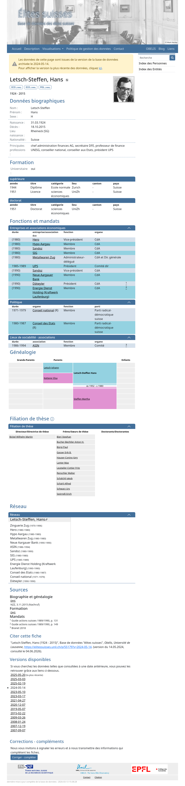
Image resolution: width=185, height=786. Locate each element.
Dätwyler (39, 284)
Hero (36, 239)
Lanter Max (63, 462)
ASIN (36, 345)
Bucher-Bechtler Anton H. (70, 442)
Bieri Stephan (64, 436)
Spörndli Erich (64, 493)
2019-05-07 (18, 709)
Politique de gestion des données (88, 49)
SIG (35, 253)
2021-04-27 (18, 700)
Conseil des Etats (44, 323)
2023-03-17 (18, 696)
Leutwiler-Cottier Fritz (68, 467)
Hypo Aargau (41, 244)
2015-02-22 (18, 713)
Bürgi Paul (62, 447)
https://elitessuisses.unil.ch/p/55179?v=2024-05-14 (58, 647)
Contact (119, 49)
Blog (162, 49)
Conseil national (43, 310)
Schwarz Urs (63, 488)
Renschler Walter (66, 473)
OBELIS (151, 49)
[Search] (154, 57)
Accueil (16, 49)
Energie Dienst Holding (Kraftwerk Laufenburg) (45, 292)
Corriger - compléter (24, 757)
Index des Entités (150, 69)
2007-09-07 (18, 730)
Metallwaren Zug (44, 257)
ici (100, 68)
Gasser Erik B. (64, 452)
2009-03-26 (18, 717)
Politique (16, 302)
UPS (35, 266)
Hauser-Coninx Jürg (67, 457)
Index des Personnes (153, 63)
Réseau (15, 515)
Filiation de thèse (21, 426)
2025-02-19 (18, 683)
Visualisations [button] (51, 49)
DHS (13, 600)
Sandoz (37, 248)
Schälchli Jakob (65, 478)
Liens (171, 49)
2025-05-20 (18, 675)
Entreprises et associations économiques (37, 228)
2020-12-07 (18, 705)
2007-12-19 (18, 726)
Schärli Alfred (64, 483)
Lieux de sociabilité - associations (32, 337)
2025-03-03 (18, 679)
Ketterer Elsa (50, 378)
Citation (98, 777)
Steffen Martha (82, 398)
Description (32, 49)
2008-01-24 (18, 722)
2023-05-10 (18, 692)
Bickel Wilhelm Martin (21, 436)
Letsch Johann (51, 367)
